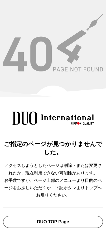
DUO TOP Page (53, 221)
